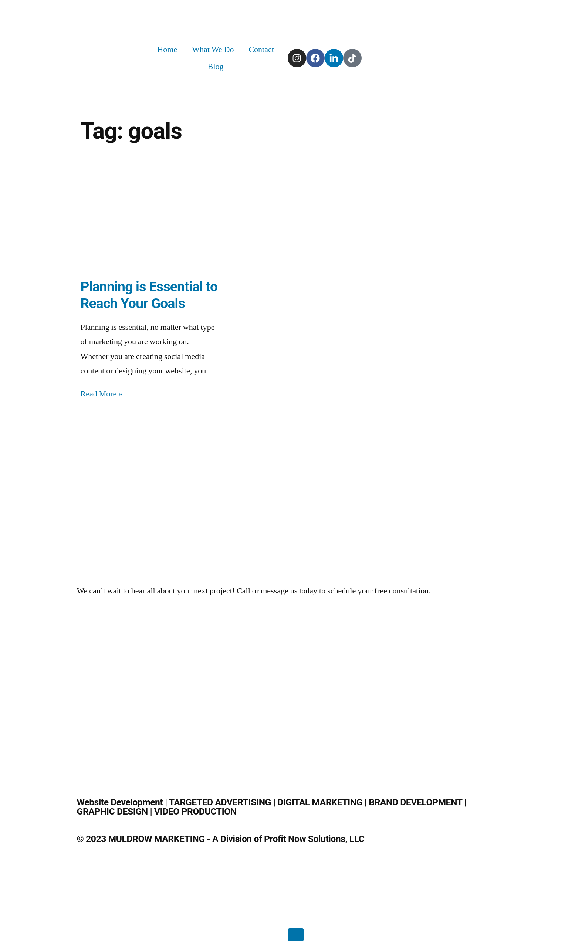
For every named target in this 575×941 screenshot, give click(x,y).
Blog (216, 66)
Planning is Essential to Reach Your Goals (149, 295)
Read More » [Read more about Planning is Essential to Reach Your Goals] (102, 394)
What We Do (213, 49)
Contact (261, 49)
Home (167, 49)
